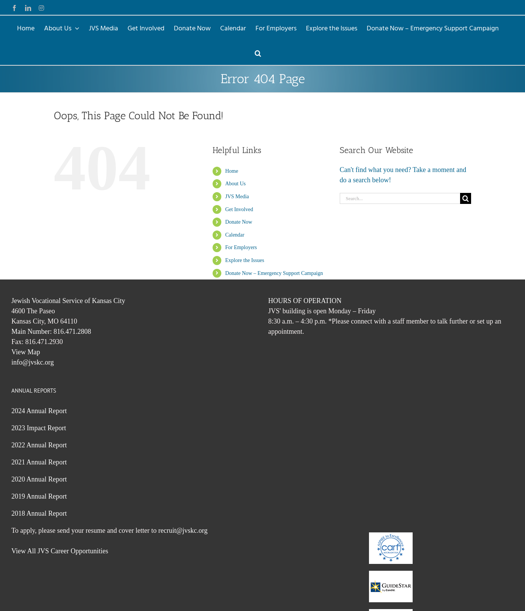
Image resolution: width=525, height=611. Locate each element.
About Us (235, 183)
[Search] (465, 198)
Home (231, 171)
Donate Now (238, 222)
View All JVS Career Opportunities (59, 551)
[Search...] (400, 198)
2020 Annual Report (39, 479)
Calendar (234, 235)
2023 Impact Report (38, 428)
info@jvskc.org (32, 362)
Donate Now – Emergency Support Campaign (274, 273)
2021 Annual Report (39, 462)
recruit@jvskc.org (183, 530)
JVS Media (237, 196)
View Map (25, 352)
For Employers (241, 247)
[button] (258, 52)
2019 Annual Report (39, 496)
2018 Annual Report (39, 513)
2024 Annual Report (39, 411)
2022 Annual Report (39, 445)
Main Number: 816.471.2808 (51, 331)
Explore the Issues (244, 260)
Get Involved (239, 209)
